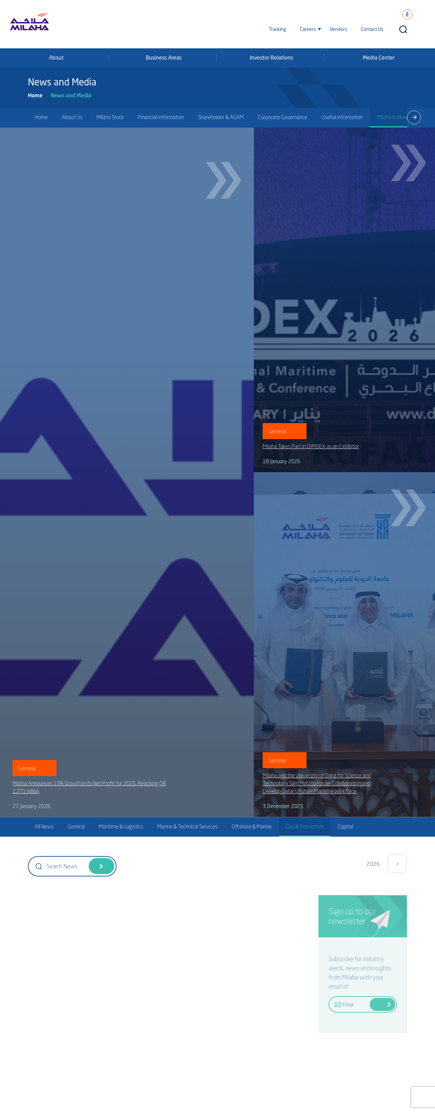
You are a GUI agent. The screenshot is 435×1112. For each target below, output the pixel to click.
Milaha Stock (110, 117)
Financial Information (161, 117)
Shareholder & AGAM (221, 117)
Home (35, 95)
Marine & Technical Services (187, 826)
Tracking (277, 29)
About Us (72, 117)
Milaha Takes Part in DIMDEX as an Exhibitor (311, 446)
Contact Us (372, 29)
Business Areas (163, 57)
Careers (308, 29)
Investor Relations (271, 57)
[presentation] (414, 117)
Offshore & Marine (252, 826)
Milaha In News (393, 117)
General (76, 826)
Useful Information (342, 117)
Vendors (338, 29)
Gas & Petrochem (305, 826)
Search (101, 866)
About (56, 57)
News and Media (71, 95)
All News (44, 826)
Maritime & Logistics (121, 826)
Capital (345, 826)
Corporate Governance (282, 117)
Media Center (379, 57)
